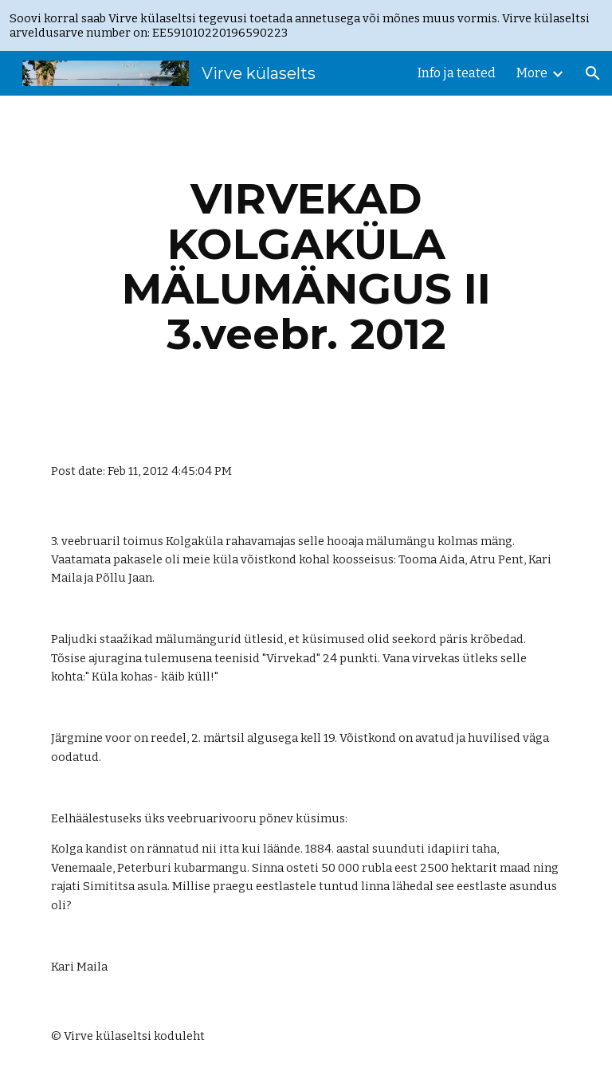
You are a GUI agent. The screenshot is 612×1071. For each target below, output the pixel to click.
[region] (306, 25)
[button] (593, 73)
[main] (306, 266)
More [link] (531, 72)
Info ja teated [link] (457, 72)
